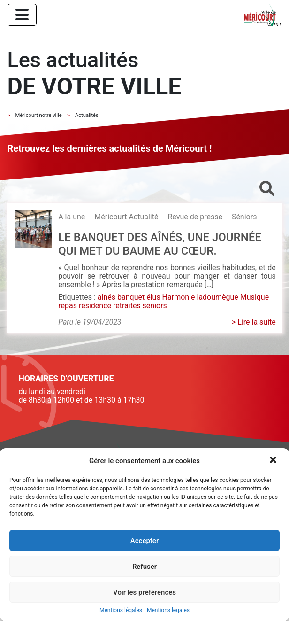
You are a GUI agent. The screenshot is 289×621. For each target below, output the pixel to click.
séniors (155, 305)
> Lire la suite (254, 322)
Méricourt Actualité (126, 216)
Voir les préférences (144, 592)
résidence (95, 305)
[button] (274, 460)
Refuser (144, 566)
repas (67, 305)
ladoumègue (217, 297)
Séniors (244, 216)
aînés (106, 297)
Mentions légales (120, 610)
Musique (254, 297)
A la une (71, 216)
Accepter (144, 540)
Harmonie (178, 297)
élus (153, 297)
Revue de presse (194, 216)
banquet (130, 297)
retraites (127, 305)
